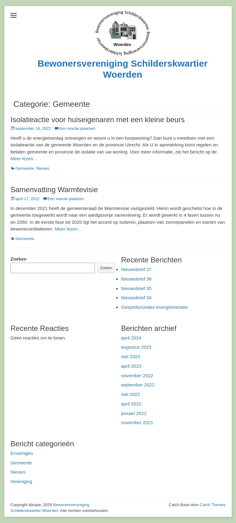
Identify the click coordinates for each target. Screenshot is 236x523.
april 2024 (131, 337)
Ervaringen (21, 453)
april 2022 (131, 403)
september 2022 (137, 384)
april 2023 (131, 366)
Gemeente (24, 168)
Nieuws (42, 168)
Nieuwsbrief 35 (136, 288)
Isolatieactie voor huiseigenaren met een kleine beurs (97, 119)
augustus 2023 (136, 347)
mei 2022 (130, 394)
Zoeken (18, 259)
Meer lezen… (24, 158)
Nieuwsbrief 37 (136, 269)
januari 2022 (134, 413)
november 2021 (137, 422)
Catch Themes (213, 504)
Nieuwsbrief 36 (136, 278)
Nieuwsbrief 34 (136, 297)
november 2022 (137, 375)
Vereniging (21, 481)
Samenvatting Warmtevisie (54, 189)
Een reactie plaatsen (77, 128)
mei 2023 (130, 356)
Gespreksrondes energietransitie (154, 307)
